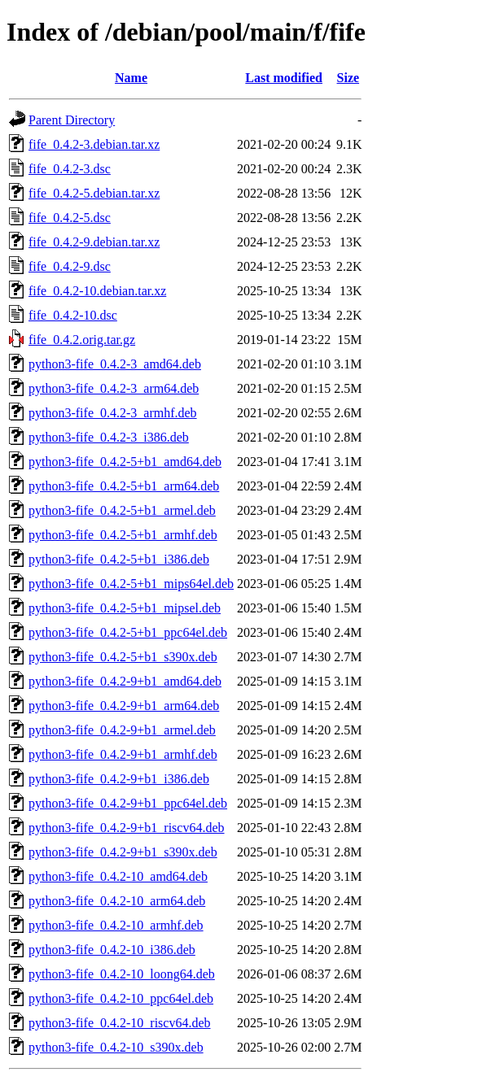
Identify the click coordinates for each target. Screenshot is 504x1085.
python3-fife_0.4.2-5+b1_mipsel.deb (124, 608)
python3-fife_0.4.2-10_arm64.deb (116, 901)
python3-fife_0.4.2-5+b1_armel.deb (122, 510)
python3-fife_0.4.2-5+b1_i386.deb (118, 559)
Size (348, 78)
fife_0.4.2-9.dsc (69, 266)
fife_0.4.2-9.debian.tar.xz (94, 242)
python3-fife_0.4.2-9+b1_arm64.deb (123, 705)
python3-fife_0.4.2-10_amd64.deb (118, 876)
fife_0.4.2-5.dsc (69, 217)
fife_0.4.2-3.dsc (69, 169)
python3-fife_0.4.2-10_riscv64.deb (119, 1023)
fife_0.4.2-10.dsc (72, 315)
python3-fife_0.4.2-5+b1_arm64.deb (123, 486)
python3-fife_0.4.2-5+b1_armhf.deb (122, 535)
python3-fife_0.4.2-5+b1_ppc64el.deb (127, 632)
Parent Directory (71, 120)
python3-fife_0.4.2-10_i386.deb (111, 949)
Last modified (283, 78)
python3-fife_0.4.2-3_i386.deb (108, 437)
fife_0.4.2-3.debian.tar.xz (94, 144)
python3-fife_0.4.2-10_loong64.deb (121, 974)
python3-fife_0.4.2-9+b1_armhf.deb (122, 754)
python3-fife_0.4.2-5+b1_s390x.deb (122, 657)
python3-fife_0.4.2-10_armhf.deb (116, 925)
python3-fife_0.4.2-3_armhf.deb (112, 413)
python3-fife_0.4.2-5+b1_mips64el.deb (131, 583)
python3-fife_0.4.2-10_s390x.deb (116, 1047)
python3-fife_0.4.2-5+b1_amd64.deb (124, 461)
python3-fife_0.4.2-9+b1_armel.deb (122, 730)
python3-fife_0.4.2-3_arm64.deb (113, 388)
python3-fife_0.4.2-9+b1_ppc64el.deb (127, 803)
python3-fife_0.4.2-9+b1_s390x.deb (122, 852)
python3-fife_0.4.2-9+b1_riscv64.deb (126, 827)
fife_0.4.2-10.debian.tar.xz (97, 291)
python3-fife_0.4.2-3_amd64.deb (114, 364)
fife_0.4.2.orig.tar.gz (81, 339)
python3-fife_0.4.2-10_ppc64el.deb (120, 998)
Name (131, 78)
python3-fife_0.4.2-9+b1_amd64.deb (124, 681)
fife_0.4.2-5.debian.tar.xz (94, 193)
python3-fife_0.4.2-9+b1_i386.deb (118, 779)
